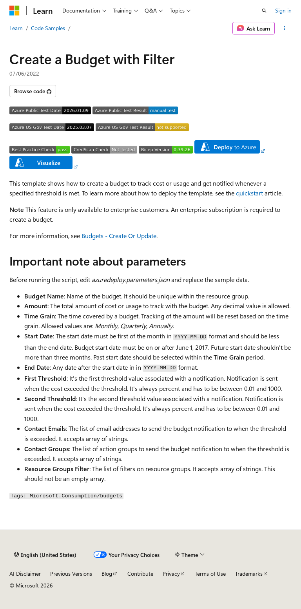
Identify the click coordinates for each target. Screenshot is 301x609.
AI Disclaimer (25, 573)
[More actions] (285, 28)
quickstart (249, 193)
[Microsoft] (14, 10)
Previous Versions (71, 573)
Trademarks (249, 573)
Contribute (140, 573)
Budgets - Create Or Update (119, 235)
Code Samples (48, 28)
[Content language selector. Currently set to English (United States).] (45, 555)
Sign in (283, 10)
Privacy (171, 573)
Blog (107, 573)
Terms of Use (210, 573)
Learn (16, 28)
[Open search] (264, 11)
